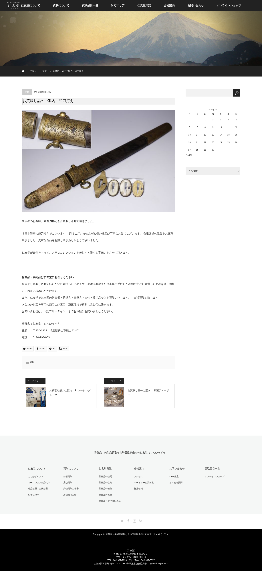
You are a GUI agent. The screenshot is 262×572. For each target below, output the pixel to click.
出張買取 (67, 479)
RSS (140, 521)
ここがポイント (35, 479)
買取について (61, 5)
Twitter (121, 521)
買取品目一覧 (90, 5)
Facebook (128, 521)
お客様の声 (32, 496)
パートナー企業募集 (143, 484)
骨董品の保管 (104, 496)
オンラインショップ (229, 5)
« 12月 (189, 155)
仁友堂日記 (144, 5)
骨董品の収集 (104, 484)
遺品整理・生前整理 (37, 490)
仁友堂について (30, 5)
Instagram (134, 521)
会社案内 (169, 5)
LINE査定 (173, 479)
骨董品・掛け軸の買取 (109, 502)
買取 (27, 92)
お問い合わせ (195, 5)
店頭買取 (67, 484)
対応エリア (118, 5)
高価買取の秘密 (70, 490)
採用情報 (137, 490)
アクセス (137, 479)
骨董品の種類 (104, 490)
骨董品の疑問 (104, 479)
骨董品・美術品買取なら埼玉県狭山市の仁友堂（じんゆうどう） (131, 455)
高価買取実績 (69, 496)
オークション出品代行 (38, 484)
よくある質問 (175, 484)
